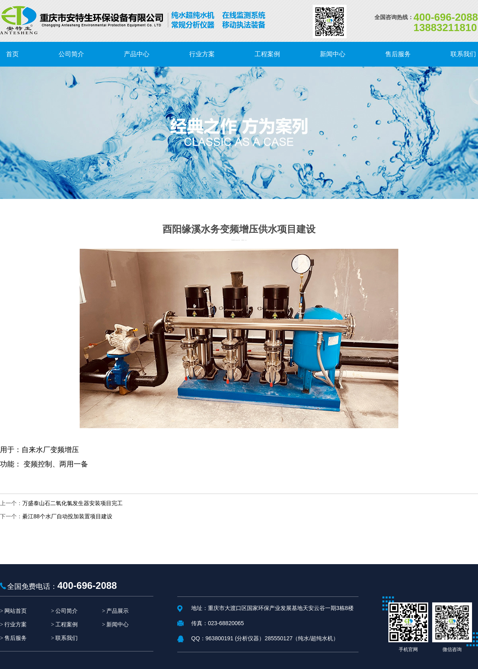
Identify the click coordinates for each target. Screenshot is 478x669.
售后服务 (15, 638)
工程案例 (66, 625)
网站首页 (15, 611)
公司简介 (66, 611)
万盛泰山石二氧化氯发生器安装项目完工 (72, 503)
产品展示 (117, 611)
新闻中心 (117, 625)
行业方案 (15, 625)
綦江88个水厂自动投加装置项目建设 (67, 516)
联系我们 (66, 638)
